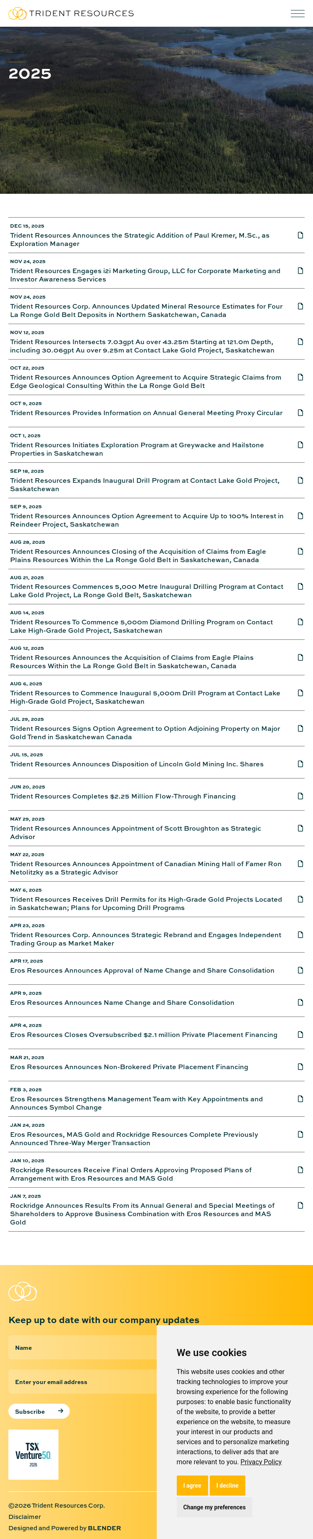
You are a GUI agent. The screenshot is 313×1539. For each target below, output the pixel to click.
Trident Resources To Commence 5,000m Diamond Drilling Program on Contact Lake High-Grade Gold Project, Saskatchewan (141, 626)
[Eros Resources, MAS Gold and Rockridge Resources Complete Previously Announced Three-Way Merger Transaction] (294, 1138)
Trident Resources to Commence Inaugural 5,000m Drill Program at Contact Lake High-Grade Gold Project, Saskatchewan (145, 697)
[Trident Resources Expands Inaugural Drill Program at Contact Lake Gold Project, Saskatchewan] (294, 484)
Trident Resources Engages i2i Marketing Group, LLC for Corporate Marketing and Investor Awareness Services (145, 274)
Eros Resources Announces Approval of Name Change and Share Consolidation (142, 970)
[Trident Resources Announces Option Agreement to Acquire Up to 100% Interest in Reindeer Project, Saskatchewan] (294, 520)
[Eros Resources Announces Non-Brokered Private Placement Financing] (294, 1069)
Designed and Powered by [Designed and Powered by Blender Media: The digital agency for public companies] (64, 1528)
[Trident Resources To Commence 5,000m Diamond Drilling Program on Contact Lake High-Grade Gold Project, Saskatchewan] (294, 626)
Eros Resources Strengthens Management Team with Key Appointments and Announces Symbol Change (136, 1103)
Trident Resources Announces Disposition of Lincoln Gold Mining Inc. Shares (137, 764)
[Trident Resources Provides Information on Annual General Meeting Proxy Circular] (294, 415)
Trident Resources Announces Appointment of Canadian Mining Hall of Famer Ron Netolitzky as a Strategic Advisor (146, 868)
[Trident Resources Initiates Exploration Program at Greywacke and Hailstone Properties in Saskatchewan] (294, 449)
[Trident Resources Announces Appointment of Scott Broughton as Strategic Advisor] (294, 832)
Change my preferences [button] (214, 1507)
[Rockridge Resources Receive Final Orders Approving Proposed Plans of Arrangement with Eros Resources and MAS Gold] (294, 1174)
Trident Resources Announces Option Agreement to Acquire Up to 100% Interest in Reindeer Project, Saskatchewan (147, 520)
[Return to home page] (50, 1291)
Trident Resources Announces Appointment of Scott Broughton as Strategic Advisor (135, 832)
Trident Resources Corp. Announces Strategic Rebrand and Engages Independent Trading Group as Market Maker (145, 938)
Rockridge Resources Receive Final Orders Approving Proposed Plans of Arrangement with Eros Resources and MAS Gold (131, 1174)
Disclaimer (24, 1517)
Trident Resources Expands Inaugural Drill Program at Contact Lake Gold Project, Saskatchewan (145, 484)
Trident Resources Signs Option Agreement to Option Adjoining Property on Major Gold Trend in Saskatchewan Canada (145, 732)
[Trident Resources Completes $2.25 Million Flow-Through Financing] (294, 798)
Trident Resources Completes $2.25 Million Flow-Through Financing (123, 796)
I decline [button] (227, 1485)
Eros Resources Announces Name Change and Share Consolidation (122, 1002)
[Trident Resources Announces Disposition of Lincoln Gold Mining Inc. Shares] (294, 766)
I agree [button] (192, 1485)
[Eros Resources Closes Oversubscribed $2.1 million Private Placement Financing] (294, 1037)
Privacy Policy (261, 1462)
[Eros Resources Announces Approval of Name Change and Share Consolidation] (294, 972)
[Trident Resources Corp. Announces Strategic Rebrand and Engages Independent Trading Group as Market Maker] (294, 938)
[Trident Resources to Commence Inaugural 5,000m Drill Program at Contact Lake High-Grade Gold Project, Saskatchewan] (294, 697)
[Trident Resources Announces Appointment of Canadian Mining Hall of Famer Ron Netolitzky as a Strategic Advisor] (294, 868)
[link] (261, 1462)
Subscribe (30, 1411)
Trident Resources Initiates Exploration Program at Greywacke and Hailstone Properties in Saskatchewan (137, 449)
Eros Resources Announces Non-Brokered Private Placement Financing (129, 1066)
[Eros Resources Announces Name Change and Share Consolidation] (294, 1005)
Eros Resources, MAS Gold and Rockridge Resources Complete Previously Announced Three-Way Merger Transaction (134, 1138)
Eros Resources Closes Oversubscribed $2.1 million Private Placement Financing (143, 1034)
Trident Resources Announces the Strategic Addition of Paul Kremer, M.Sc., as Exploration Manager (140, 239)
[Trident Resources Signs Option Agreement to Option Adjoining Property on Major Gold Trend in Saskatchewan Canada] (294, 732)
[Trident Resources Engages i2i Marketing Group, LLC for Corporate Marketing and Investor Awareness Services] (294, 274)
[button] (298, 13)
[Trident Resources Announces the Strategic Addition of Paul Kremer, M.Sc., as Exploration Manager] (294, 239)
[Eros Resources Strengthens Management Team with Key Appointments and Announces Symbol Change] (294, 1103)
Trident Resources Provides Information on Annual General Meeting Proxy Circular (146, 412)
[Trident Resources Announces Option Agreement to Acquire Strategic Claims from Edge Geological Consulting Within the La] (294, 381)
